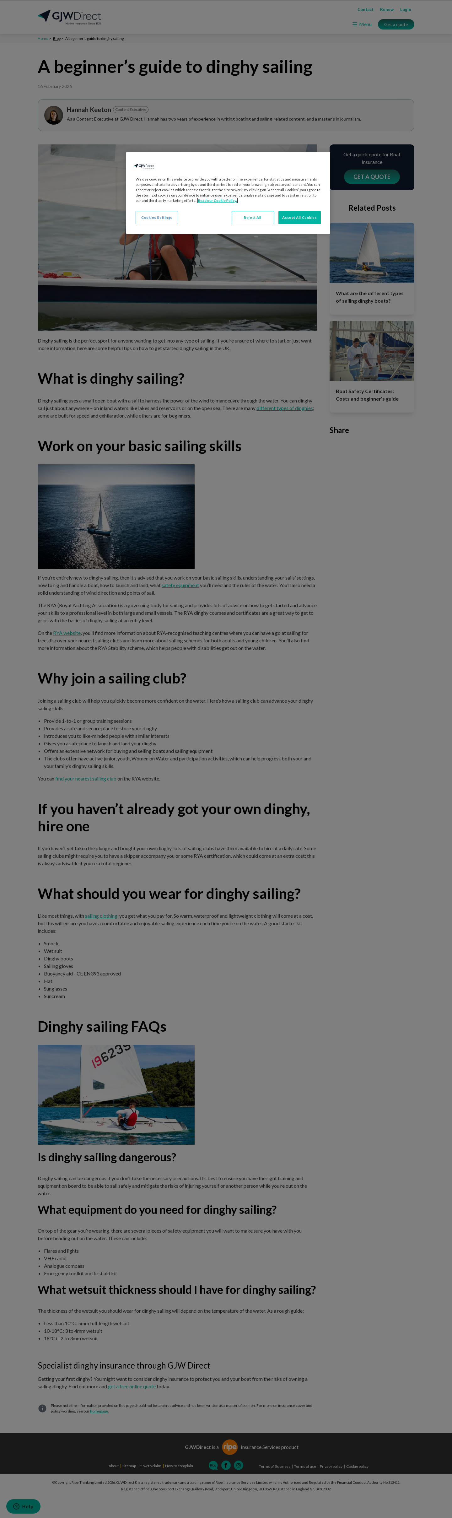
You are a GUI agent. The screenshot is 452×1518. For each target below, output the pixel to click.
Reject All (252, 217)
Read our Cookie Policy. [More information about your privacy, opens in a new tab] (217, 200)
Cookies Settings (156, 217)
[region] (228, 193)
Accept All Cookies (299, 217)
